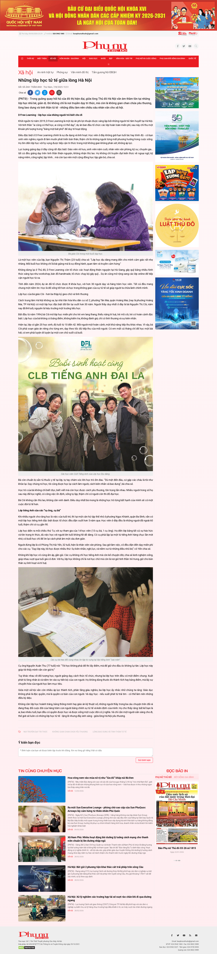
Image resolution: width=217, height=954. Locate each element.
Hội (84, 58)
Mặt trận (42, 58)
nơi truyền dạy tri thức (35, 732)
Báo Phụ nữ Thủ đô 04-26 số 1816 (177, 848)
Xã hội (53, 58)
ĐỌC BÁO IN (177, 771)
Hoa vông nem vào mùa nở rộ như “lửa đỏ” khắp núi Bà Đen (101, 777)
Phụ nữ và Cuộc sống (146, 58)
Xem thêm (177, 865)
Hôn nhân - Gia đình (69, 58)
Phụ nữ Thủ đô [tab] (163, 777)
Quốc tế (192, 58)
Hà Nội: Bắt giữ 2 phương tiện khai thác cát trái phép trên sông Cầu (105, 867)
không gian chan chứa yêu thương (70, 732)
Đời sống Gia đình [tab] (184, 777)
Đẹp (111, 58)
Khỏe (103, 58)
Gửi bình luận (144, 760)
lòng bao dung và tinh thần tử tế (109, 732)
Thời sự (30, 58)
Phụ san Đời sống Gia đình (172, 58)
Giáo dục (93, 58)
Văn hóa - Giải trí (124, 58)
